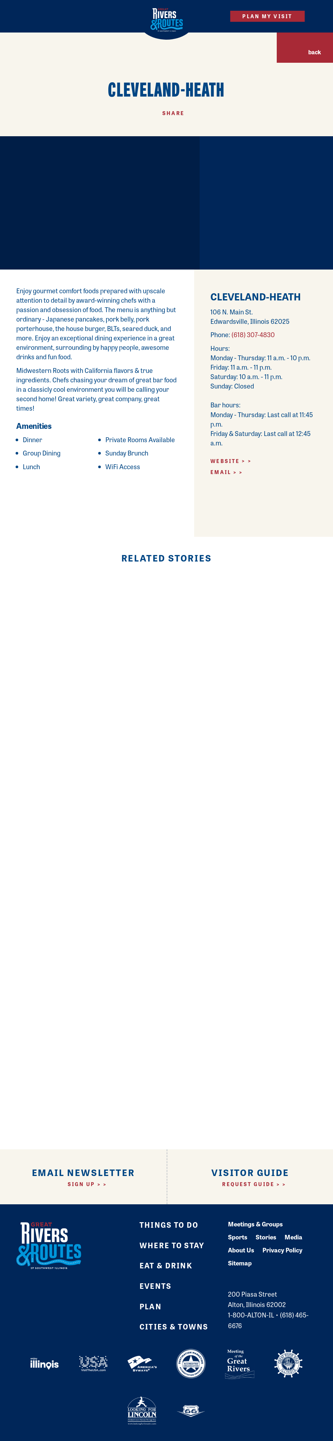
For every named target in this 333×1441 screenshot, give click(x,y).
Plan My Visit (267, 16)
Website (225, 461)
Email (220, 472)
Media (293, 1236)
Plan (151, 1306)
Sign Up (81, 1184)
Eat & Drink (166, 1265)
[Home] (166, 20)
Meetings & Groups (255, 1223)
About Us (241, 1249)
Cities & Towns (174, 1326)
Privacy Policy (282, 1249)
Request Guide (248, 1184)
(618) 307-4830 (253, 334)
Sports (237, 1236)
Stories (266, 1236)
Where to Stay (172, 1245)
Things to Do (169, 1224)
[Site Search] (214, 16)
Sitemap (240, 1262)
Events (156, 1285)
